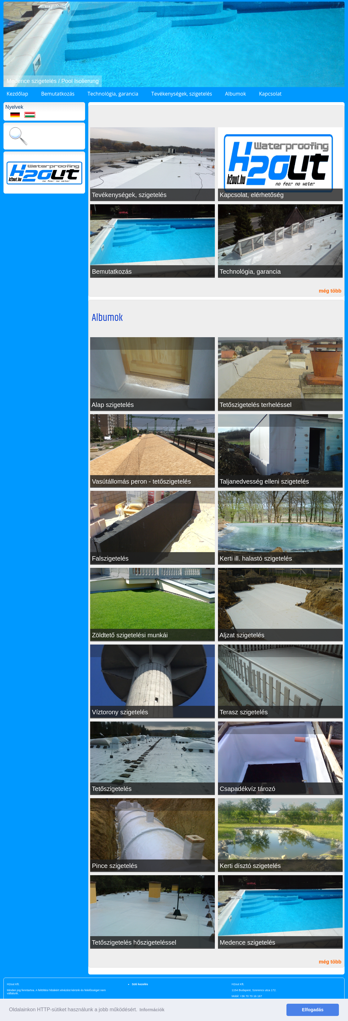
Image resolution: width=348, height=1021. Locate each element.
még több (330, 291)
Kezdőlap (17, 93)
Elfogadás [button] (313, 1009)
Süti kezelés (140, 984)
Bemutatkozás (57, 93)
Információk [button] (151, 1009)
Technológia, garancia (113, 93)
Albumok (235, 93)
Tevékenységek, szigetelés (181, 93)
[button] (9, 44)
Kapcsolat (270, 93)
